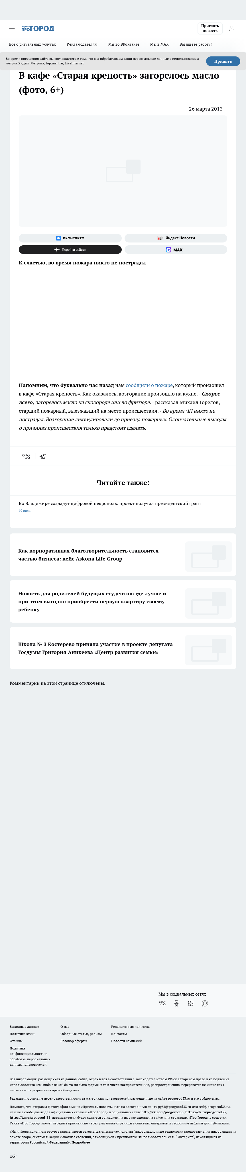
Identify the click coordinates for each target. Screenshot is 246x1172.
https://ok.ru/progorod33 (205, 1112)
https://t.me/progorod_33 (30, 1117)
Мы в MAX (159, 44)
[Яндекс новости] (176, 238)
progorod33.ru (179, 1098)
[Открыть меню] (12, 28)
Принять (223, 61)
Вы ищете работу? (196, 44)
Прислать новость (210, 28)
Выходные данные (24, 1026)
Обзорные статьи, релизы (81, 1034)
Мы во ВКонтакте (123, 44)
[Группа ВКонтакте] (70, 238)
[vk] (27, 456)
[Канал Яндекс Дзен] (70, 249)
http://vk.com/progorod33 (162, 1112)
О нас (64, 1026)
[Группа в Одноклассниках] (176, 1003)
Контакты (119, 1034)
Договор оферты (73, 1041)
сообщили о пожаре (149, 385)
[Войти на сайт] (231, 28)
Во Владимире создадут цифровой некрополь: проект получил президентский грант (123, 507)
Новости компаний (126, 1041)
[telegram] (44, 456)
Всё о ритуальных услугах (32, 44)
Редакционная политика (130, 1026)
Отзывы (16, 1041)
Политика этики (22, 1034)
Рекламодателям (82, 44)
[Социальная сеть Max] (176, 249)
